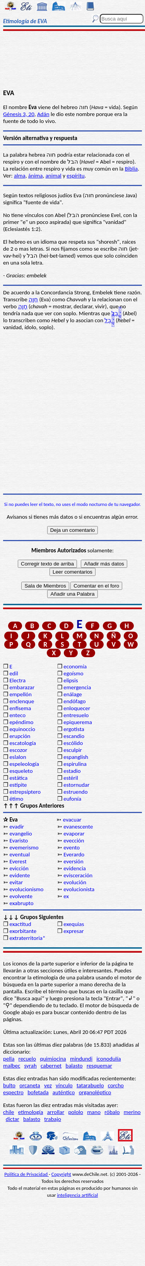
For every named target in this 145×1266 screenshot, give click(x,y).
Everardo (73, 854)
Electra (17, 680)
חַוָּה (33, 299)
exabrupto (21, 903)
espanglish (75, 756)
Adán (43, 114)
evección (73, 840)
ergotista (73, 729)
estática (18, 777)
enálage (72, 694)
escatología (22, 743)
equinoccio (22, 729)
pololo (75, 1112)
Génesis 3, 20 (18, 114)
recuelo (27, 1058)
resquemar (99, 1065)
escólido (73, 743)
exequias (73, 924)
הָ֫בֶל (116, 313)
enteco (17, 715)
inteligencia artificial (77, 1195)
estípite (18, 784)
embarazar (21, 687)
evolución (74, 882)
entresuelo (76, 715)
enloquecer (76, 708)
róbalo (111, 1112)
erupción (19, 736)
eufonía (72, 798)
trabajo (52, 1119)
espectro (13, 1092)
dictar (12, 1119)
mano (94, 1112)
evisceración (77, 875)
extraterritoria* (27, 938)
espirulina (75, 763)
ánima (35, 175)
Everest (17, 861)
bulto (9, 1085)
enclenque (21, 701)
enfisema (20, 708)
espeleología (24, 763)
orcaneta (29, 1085)
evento (71, 847)
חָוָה (22, 306)
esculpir (72, 750)
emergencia (77, 687)
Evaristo (18, 840)
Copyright (61, 1174)
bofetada (37, 1092)
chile (8, 1112)
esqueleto (20, 770)
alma (20, 175)
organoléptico (95, 1092)
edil (13, 673)
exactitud (20, 924)
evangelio (20, 833)
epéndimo (21, 722)
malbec (11, 1065)
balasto (74, 1065)
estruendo (75, 791)
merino (132, 1112)
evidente (19, 875)
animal (53, 175)
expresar (73, 931)
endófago (74, 701)
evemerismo (23, 847)
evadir (16, 826)
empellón (20, 694)
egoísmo (73, 673)
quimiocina (53, 1058)
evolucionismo (26, 889)
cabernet (51, 1065)
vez (48, 1085)
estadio (71, 770)
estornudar (76, 784)
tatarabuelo (90, 1085)
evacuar (72, 819)
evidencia (74, 868)
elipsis (70, 680)
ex (66, 896)
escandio (73, 736)
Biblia (131, 168)
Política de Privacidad (26, 1174)
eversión (73, 861)
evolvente (20, 896)
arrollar (56, 1112)
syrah (30, 1065)
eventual (19, 854)
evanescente (78, 826)
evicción (19, 868)
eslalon (17, 756)
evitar (16, 882)
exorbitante (22, 931)
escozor (18, 750)
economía (75, 666)
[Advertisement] (72, 60)
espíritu (75, 175)
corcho (116, 1085)
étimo (16, 798)
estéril (70, 777)
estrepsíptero (25, 791)
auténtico (64, 1092)
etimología (30, 1112)
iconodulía (108, 1058)
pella (8, 1058)
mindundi (81, 1058)
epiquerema (77, 722)
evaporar (73, 833)
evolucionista (78, 889)
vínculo (64, 1085)
